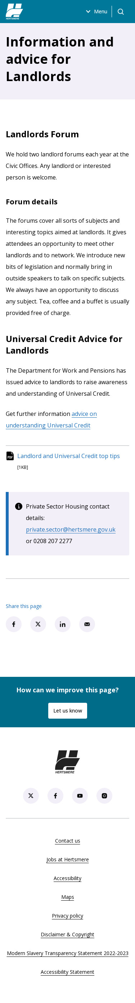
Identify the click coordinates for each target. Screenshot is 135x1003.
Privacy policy (67, 915)
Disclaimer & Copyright (67, 934)
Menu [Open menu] (95, 11)
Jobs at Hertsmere (67, 859)
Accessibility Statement (67, 971)
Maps (67, 896)
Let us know (67, 710)
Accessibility (67, 878)
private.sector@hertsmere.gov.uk (71, 529)
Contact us (67, 840)
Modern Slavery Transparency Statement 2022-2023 (68, 953)
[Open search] (120, 11)
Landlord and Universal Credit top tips (68, 456)
